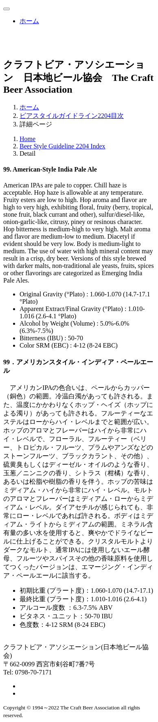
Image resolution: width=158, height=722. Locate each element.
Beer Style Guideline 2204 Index (62, 146)
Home (27, 138)
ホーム (29, 20)
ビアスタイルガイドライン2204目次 (72, 115)
